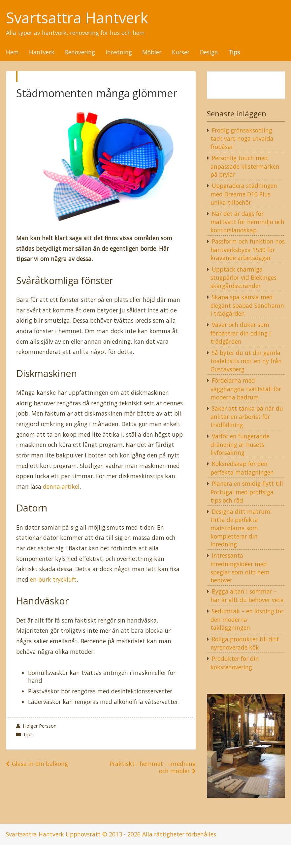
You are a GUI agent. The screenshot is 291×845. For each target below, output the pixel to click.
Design (209, 52)
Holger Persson (39, 726)
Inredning (119, 52)
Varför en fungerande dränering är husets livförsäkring (240, 444)
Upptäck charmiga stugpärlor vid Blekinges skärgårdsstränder (243, 277)
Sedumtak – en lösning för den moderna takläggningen (246, 619)
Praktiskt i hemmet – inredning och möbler (153, 767)
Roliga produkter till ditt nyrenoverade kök (244, 643)
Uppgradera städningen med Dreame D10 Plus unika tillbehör (243, 194)
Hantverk (41, 52)
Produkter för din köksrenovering (234, 663)
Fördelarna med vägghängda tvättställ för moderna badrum (245, 388)
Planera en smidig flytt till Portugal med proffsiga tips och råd (246, 492)
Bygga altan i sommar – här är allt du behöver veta (247, 595)
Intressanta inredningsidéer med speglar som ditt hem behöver (240, 567)
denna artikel (61, 486)
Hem (12, 52)
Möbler (151, 52)
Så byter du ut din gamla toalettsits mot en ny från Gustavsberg (246, 361)
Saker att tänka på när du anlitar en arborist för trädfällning (246, 416)
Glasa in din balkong (40, 764)
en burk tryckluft (53, 579)
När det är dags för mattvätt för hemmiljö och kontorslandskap (247, 222)
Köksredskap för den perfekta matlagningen (242, 468)
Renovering (80, 52)
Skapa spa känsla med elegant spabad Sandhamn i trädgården (247, 305)
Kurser (180, 52)
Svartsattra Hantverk (77, 18)
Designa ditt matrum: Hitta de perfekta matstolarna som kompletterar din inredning (241, 528)
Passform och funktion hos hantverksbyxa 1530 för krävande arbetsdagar (247, 249)
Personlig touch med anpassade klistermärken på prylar (244, 166)
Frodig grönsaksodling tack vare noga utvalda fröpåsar (242, 138)
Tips (234, 52)
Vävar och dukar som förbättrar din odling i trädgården (240, 333)
